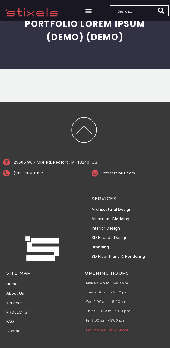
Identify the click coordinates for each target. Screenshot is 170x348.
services (14, 302)
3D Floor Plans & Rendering (118, 256)
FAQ (10, 321)
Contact (14, 330)
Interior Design (106, 228)
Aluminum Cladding (110, 218)
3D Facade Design (110, 237)
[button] (88, 10)
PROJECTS (16, 311)
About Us (15, 293)
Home (12, 283)
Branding (100, 246)
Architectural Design (112, 209)
